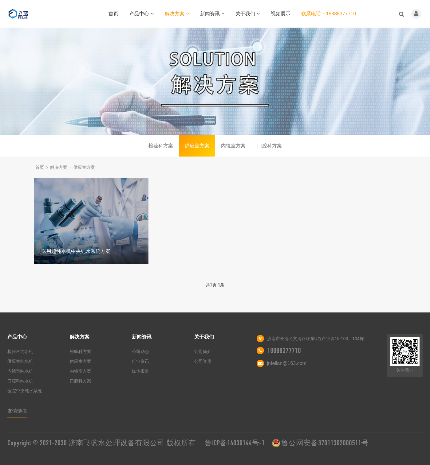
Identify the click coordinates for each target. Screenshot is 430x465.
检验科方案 (160, 145)
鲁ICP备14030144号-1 (235, 443)
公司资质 (202, 361)
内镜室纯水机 (20, 371)
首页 (113, 13)
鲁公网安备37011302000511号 (325, 443)
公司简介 (202, 351)
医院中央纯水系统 (24, 390)
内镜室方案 (233, 145)
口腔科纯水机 (20, 380)
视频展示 (280, 13)
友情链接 (17, 410)
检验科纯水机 (20, 351)
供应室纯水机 (20, 361)
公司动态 (140, 351)
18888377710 (284, 351)
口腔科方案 (269, 145)
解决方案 (177, 13)
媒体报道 (140, 371)
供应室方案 (197, 145)
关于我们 (247, 13)
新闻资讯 (212, 13)
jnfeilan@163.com (286, 363)
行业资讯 (140, 361)
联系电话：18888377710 (328, 13)
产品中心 (141, 13)
